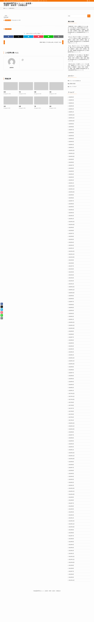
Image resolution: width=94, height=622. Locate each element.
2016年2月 (71, 468)
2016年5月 (71, 461)
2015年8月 (71, 486)
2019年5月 (71, 358)
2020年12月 (72, 298)
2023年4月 (71, 217)
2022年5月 (71, 248)
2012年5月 (71, 606)
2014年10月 (72, 518)
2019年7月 (71, 351)
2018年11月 (72, 377)
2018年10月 (72, 380)
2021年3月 (71, 289)
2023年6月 (71, 210)
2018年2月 (71, 405)
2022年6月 (71, 245)
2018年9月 (71, 383)
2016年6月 (71, 458)
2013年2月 (71, 577)
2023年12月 (72, 191)
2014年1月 (71, 543)
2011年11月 (72, 609)
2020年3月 (71, 326)
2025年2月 (71, 148)
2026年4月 (71, 104)
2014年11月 (72, 515)
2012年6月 (71, 603)
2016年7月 (71, 455)
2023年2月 (71, 223)
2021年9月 (71, 270)
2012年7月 (71, 599)
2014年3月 (71, 537)
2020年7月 (71, 314)
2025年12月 (72, 116)
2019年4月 (71, 361)
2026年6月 (71, 97)
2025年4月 (71, 141)
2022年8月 (71, 239)
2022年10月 (72, 232)
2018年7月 (71, 389)
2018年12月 (72, 373)
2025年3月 (71, 144)
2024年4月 (71, 179)
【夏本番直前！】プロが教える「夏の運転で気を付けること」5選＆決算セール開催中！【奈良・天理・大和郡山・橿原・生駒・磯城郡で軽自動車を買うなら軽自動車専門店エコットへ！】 (78, 57)
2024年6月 (71, 173)
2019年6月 (71, 355)
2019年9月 (71, 345)
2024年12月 (72, 154)
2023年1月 (71, 226)
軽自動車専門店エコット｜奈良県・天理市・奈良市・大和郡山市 (18, 4)
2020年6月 (71, 317)
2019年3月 (71, 364)
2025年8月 (71, 129)
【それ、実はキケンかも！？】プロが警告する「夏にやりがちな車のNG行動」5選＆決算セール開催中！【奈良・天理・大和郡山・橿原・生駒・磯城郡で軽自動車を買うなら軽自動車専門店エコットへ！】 (78, 48)
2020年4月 (71, 323)
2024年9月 (71, 163)
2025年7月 (71, 132)
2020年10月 (72, 304)
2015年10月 (72, 480)
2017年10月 (72, 417)
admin (12, 67)
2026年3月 (71, 107)
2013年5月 (71, 568)
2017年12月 (72, 411)
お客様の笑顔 (7, 20)
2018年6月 (71, 392)
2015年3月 (71, 502)
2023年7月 (71, 207)
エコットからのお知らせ (75, 80)
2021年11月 (72, 264)
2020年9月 (71, 308)
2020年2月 (71, 330)
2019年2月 (71, 367)
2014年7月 (71, 527)
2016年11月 (72, 446)
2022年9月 (71, 235)
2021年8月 (71, 273)
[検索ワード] (78, 15)
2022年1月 (71, 257)
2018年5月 (71, 395)
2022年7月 (71, 242)
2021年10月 (72, 267)
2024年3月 (71, 182)
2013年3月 (71, 574)
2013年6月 (71, 565)
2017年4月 (71, 436)
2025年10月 (72, 122)
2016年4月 (71, 465)
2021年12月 (72, 261)
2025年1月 (71, 151)
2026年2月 (71, 110)
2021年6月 (71, 279)
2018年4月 (71, 399)
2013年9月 (71, 556)
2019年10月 (72, 342)
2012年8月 (71, 596)
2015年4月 (71, 499)
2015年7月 (71, 490)
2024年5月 (71, 176)
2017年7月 (71, 427)
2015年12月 (72, 474)
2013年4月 (71, 571)
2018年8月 (71, 386)
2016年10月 (72, 449)
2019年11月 (72, 339)
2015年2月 (71, 505)
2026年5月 (71, 100)
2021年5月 (71, 282)
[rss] (87, 1)
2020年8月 (71, 311)
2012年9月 (71, 593)
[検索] (89, 1)
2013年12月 (72, 546)
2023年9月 (71, 201)
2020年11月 (72, 301)
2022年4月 (71, 251)
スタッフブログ (73, 87)
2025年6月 (71, 135)
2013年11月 (72, 549)
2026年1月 (71, 113)
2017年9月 (71, 421)
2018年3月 (71, 402)
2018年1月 (71, 408)
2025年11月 (72, 119)
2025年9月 (71, 126)
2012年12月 (72, 584)
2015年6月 (71, 493)
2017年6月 (71, 430)
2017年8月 (71, 424)
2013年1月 (71, 581)
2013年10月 (72, 552)
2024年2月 (71, 185)
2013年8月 (71, 559)
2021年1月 (71, 295)
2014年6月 (71, 530)
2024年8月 (71, 166)
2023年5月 (71, 213)
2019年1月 (71, 370)
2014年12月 (72, 512)
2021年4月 (71, 286)
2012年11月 (72, 587)
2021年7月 (71, 276)
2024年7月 (71, 170)
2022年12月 (72, 229)
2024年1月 (71, 188)
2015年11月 (72, 477)
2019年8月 (71, 348)
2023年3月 (71, 220)
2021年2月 (71, 292)
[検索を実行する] (88, 15)
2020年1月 (71, 333)
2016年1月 (71, 471)
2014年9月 (71, 521)
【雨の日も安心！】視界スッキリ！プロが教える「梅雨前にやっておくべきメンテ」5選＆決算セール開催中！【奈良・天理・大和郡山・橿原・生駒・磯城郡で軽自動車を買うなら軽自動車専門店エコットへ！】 (79, 67)
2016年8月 (71, 452)
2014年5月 (71, 534)
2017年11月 (72, 414)
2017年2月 (71, 439)
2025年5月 (71, 138)
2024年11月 (72, 157)
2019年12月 (72, 336)
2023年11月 (72, 195)
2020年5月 (71, 320)
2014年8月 (71, 524)
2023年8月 (71, 204)
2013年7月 (71, 562)
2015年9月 (71, 483)
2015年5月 (71, 496)
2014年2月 (71, 540)
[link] (23, 60)
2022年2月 (71, 254)
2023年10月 (72, 198)
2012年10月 (72, 590)
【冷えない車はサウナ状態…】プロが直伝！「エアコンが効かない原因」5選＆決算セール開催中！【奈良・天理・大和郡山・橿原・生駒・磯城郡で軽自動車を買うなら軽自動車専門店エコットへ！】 (79, 39)
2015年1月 (71, 508)
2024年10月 (72, 160)
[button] (8, 36)
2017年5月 (71, 433)
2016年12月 (72, 442)
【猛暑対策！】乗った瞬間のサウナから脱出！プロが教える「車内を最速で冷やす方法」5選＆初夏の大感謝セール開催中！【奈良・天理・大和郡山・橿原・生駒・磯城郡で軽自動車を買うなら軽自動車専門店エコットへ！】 (78, 30)
